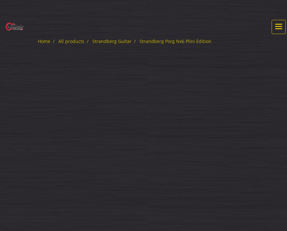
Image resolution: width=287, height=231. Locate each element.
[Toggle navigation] (279, 27)
